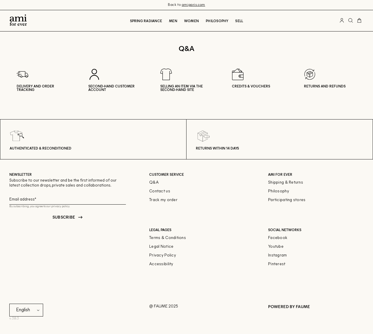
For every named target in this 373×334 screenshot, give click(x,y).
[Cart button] (359, 20)
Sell (239, 20)
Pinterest (277, 264)
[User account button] (341, 20)
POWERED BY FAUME (289, 306)
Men (173, 20)
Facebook (277, 238)
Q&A (154, 182)
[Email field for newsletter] (67, 198)
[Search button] (350, 20)
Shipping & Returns (285, 182)
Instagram (277, 255)
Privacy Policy (162, 255)
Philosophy (217, 20)
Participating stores (287, 200)
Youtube (276, 247)
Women (191, 20)
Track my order (163, 200)
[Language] (29, 310)
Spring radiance (146, 20)
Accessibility (161, 264)
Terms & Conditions (167, 238)
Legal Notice (161, 247)
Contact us (159, 191)
